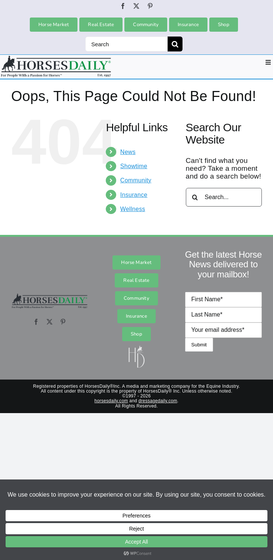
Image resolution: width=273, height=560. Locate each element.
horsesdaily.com (111, 400)
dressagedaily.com (158, 400)
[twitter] (136, 6)
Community (135, 180)
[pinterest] (150, 6)
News (128, 152)
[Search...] (224, 197)
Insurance (133, 195)
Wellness (132, 209)
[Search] (126, 44)
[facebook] (123, 6)
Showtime (133, 166)
